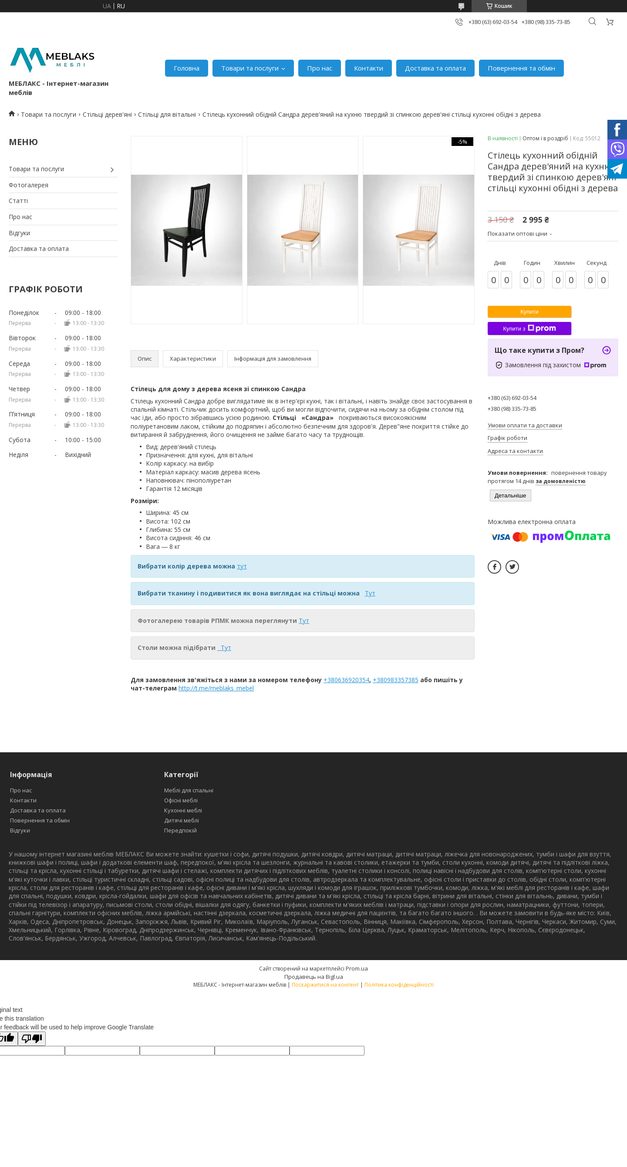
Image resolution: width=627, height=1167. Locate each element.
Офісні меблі (181, 800)
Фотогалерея (28, 185)
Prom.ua (357, 968)
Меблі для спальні (188, 790)
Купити (529, 311)
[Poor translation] (32, 1039)
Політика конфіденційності (399, 984)
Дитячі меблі (181, 820)
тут (242, 566)
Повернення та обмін (521, 68)
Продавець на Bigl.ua (313, 977)
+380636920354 (346, 680)
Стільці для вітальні (167, 114)
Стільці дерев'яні (107, 114)
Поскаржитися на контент (325, 984)
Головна (186, 68)
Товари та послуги (250, 68)
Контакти (368, 68)
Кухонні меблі (183, 810)
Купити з (529, 328)
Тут (370, 593)
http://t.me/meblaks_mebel (216, 688)
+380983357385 (395, 680)
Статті (18, 200)
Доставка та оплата (435, 68)
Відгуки (19, 233)
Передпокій (180, 830)
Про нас (319, 68)
